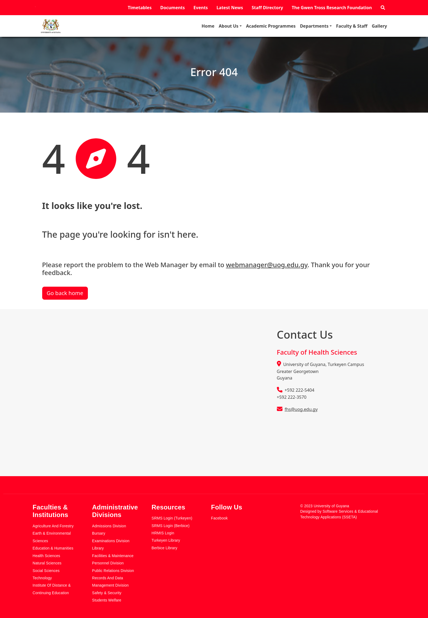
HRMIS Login (163, 533)
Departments (314, 26)
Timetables (140, 8)
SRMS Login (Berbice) (171, 526)
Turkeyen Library (166, 540)
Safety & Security (107, 593)
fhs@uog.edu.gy (301, 409)
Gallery (379, 26)
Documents (172, 8)
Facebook (219, 518)
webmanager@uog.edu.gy (267, 264)
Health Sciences (46, 556)
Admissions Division (109, 526)
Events (201, 8)
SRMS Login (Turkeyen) (172, 518)
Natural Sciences (47, 563)
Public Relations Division (113, 571)
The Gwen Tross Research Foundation (332, 8)
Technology (42, 578)
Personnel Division (108, 563)
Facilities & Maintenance (113, 556)
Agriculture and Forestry (53, 526)
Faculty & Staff (351, 26)
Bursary (98, 533)
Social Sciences (46, 571)
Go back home (65, 293)
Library (98, 548)
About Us (228, 26)
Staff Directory (267, 8)
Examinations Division (111, 541)
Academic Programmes (271, 26)
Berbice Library (164, 548)
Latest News (230, 8)
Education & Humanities (53, 548)
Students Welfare (106, 600)
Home (208, 26)
